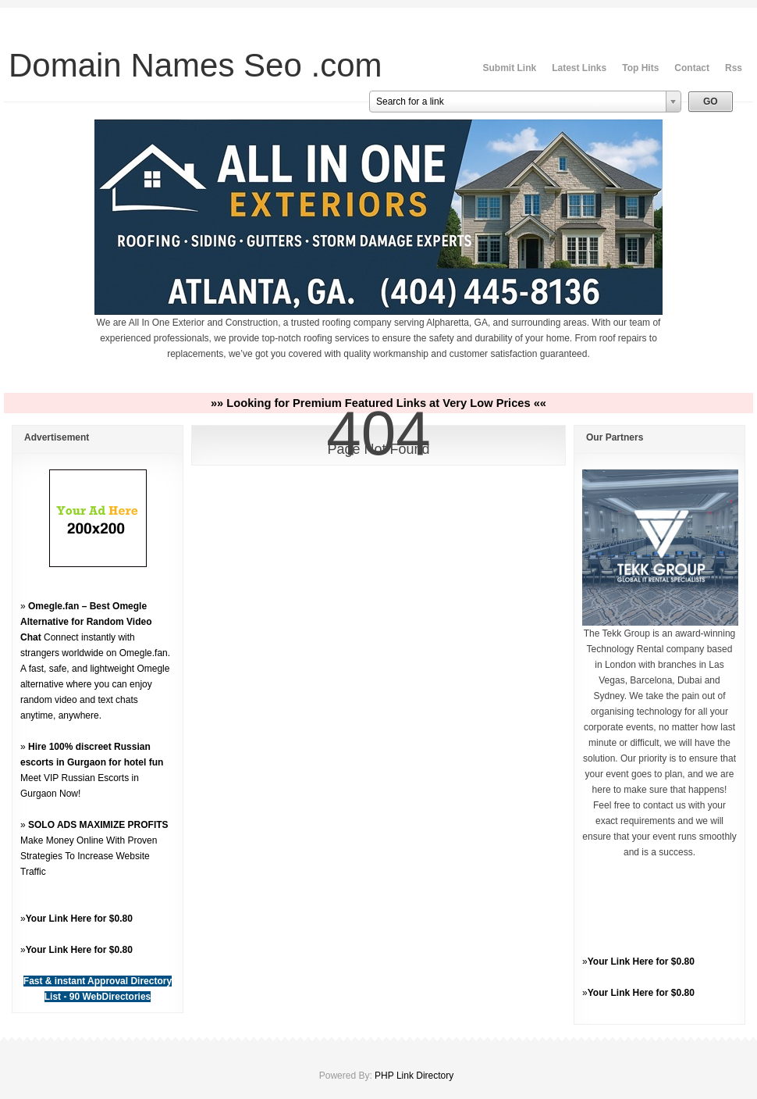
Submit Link (510, 67)
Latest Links (579, 67)
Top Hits (640, 67)
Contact (691, 67)
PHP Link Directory (414, 1075)
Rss (733, 67)
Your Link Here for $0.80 (79, 918)
